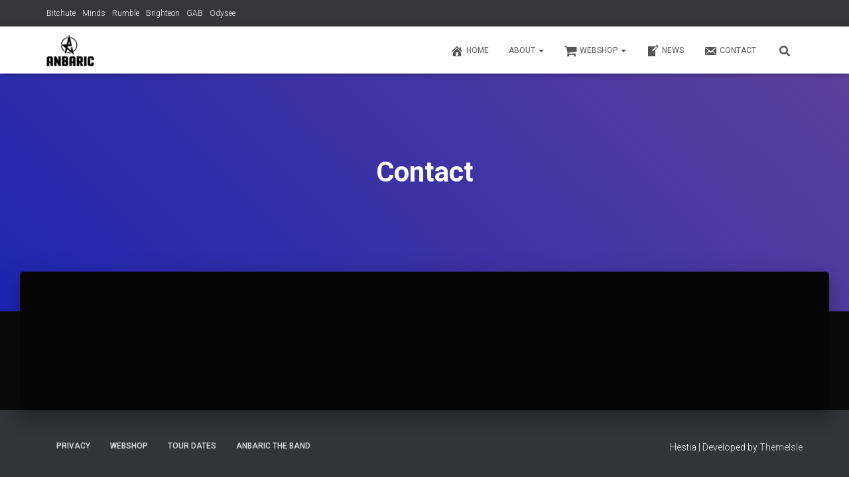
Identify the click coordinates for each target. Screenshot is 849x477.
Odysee (222, 13)
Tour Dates (192, 445)
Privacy (73, 445)
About (526, 50)
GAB (194, 13)
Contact (730, 51)
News (665, 51)
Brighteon (163, 13)
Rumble (125, 13)
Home (469, 51)
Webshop (595, 51)
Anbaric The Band (273, 445)
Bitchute (61, 13)
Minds (93, 13)
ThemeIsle (781, 447)
